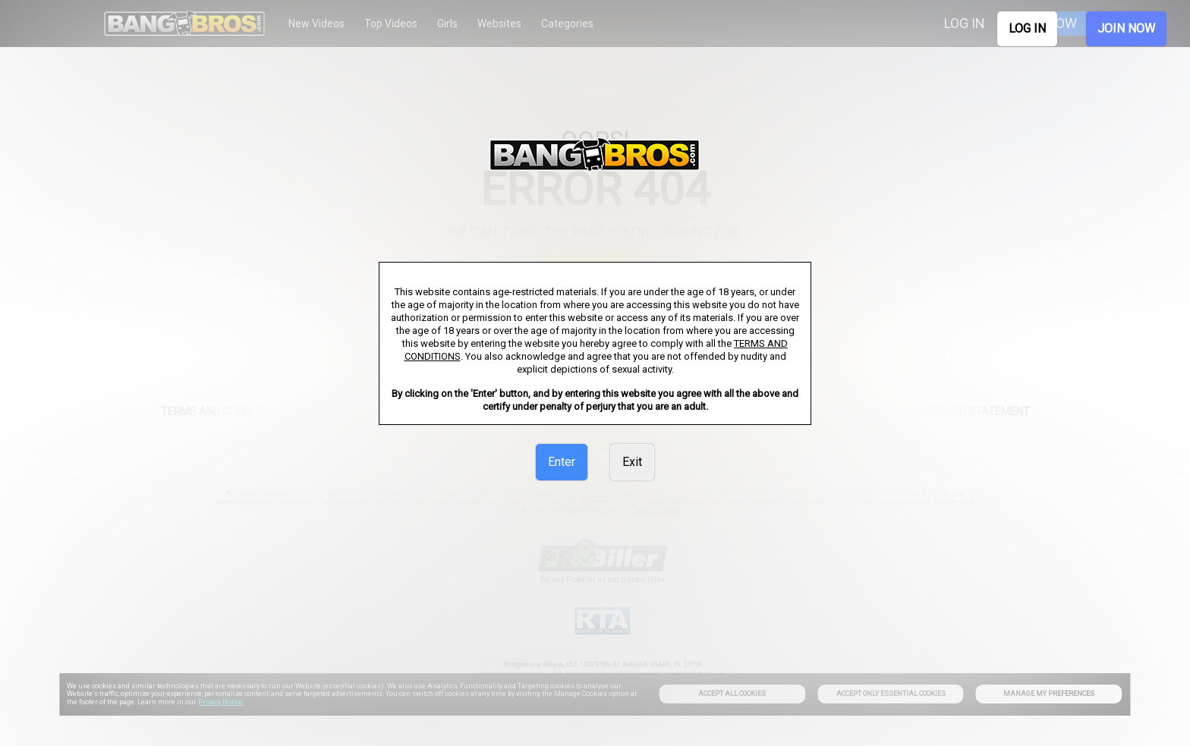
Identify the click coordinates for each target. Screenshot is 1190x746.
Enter (561, 462)
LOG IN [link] (1027, 28)
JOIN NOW (1126, 28)
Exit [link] (632, 462)
